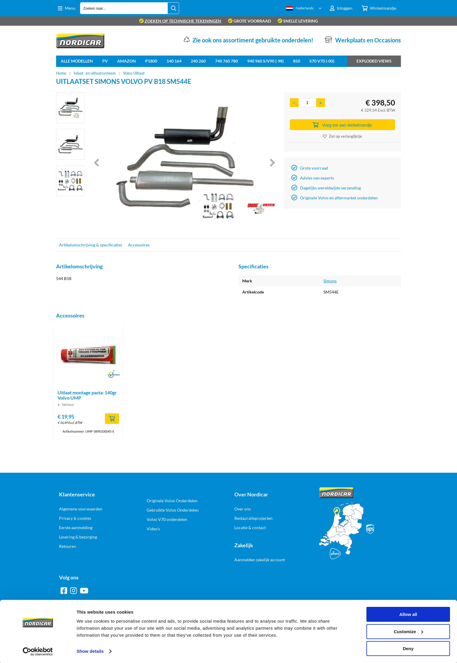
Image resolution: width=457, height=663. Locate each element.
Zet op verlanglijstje (342, 136)
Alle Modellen (77, 60)
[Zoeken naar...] (173, 8)
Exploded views (374, 60)
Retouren (67, 546)
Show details (90, 651)
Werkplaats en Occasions (368, 40)
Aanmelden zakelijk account (259, 559)
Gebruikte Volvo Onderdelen (173, 509)
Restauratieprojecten (253, 518)
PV (105, 60)
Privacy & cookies (75, 518)
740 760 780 (226, 60)
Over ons (242, 508)
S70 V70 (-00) (321, 60)
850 (296, 60)
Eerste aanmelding (75, 527)
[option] (70, 107)
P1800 (151, 60)
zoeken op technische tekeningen (180, 20)
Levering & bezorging (78, 536)
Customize (408, 631)
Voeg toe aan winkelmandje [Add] (342, 124)
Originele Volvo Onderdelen (172, 500)
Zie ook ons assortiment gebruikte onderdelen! (253, 40)
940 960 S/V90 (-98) (265, 60)
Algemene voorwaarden (80, 508)
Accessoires (139, 244)
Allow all (408, 614)
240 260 (198, 60)
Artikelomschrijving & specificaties (90, 244)
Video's (153, 528)
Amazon (126, 60)
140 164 (174, 60)
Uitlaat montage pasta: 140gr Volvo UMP (87, 395)
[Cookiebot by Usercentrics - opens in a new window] (37, 651)
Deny (408, 648)
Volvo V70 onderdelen (167, 519)
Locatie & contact (250, 527)
